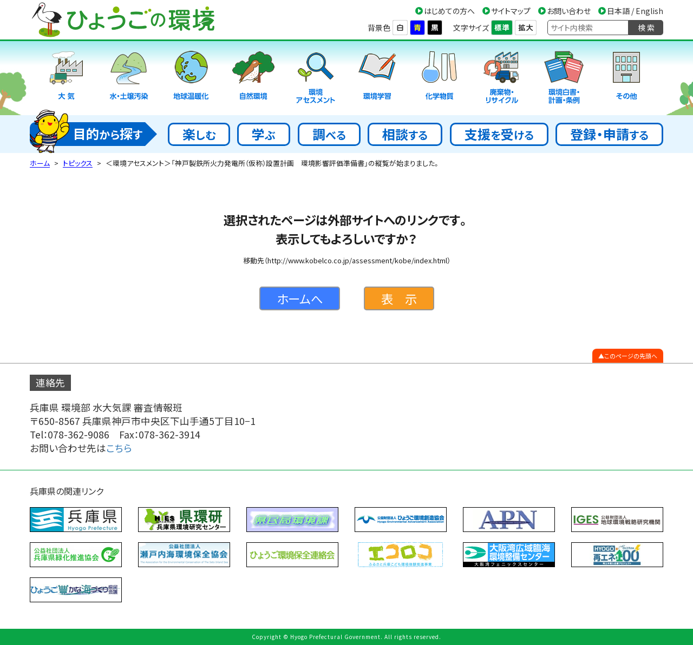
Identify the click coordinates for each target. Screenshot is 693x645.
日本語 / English (635, 11)
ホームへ (300, 298)
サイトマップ (511, 11)
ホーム (40, 163)
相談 (405, 133)
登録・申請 (609, 133)
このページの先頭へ (630, 355)
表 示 (399, 298)
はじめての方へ (449, 11)
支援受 (499, 133)
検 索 (646, 27)
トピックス (78, 163)
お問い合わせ (569, 11)
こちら (119, 448)
